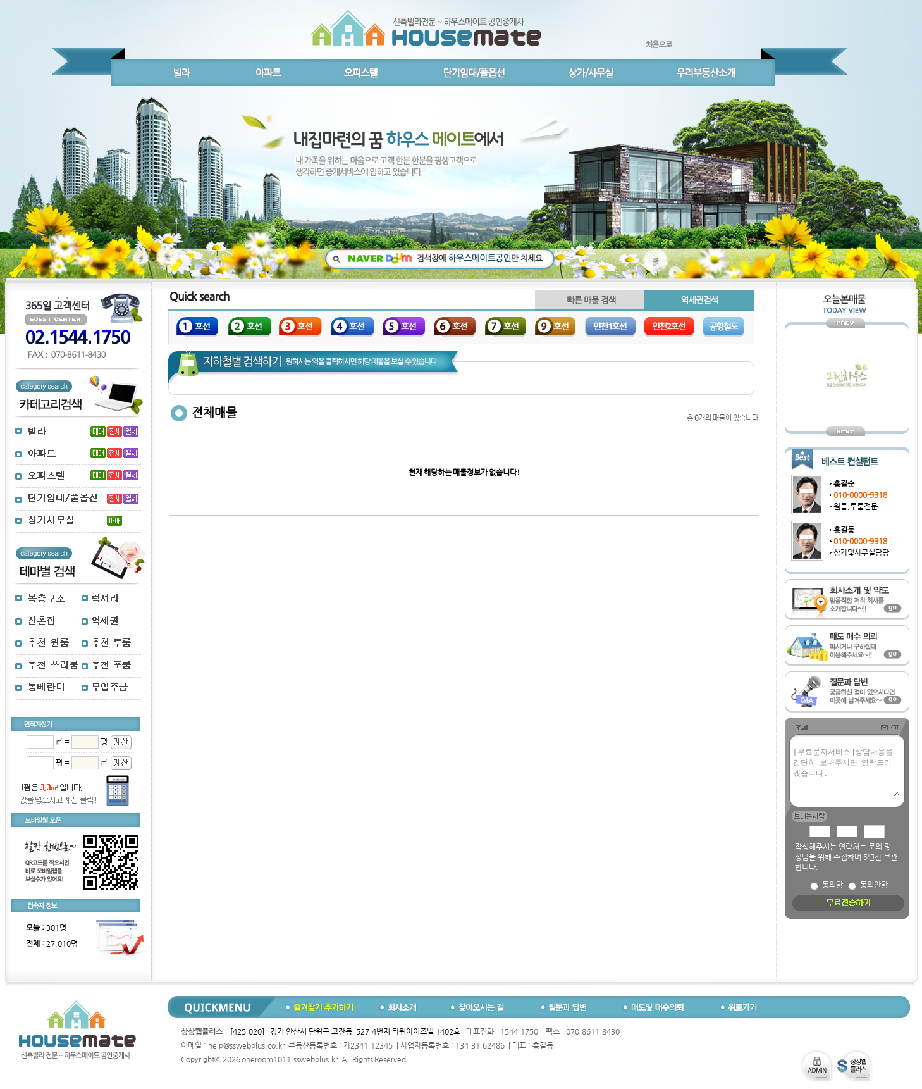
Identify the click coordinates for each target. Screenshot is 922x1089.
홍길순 (843, 483)
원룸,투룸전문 (855, 506)
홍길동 (843, 529)
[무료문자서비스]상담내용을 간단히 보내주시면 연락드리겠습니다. (845, 771)
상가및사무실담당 (861, 552)
